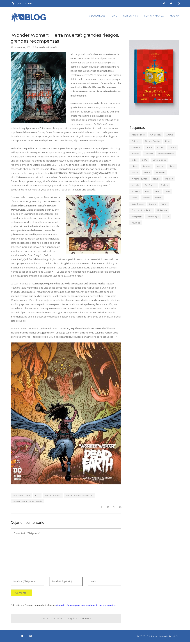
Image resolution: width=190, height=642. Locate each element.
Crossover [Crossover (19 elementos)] (136, 147)
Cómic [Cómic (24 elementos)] (160, 147)
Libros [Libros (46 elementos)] (134, 166)
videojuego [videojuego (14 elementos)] (137, 216)
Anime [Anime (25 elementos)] (169, 135)
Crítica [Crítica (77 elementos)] (149, 147)
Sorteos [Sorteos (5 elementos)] (146, 197)
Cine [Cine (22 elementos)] (167, 141)
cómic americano (21, 495)
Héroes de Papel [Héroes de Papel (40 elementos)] (166, 153)
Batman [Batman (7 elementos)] (135, 141)
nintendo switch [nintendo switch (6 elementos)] (140, 179)
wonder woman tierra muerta (27, 501)
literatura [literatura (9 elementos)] (147, 166)
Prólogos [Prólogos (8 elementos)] (136, 191)
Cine (114, 16)
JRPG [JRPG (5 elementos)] (144, 160)
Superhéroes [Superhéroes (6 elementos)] (137, 204)
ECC (37, 495)
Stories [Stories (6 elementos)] (158, 197)
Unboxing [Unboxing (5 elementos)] (162, 210)
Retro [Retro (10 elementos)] (157, 191)
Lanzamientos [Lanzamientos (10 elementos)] (159, 160)
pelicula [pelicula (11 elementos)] (135, 185)
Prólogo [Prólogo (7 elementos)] (164, 185)
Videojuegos (97, 16)
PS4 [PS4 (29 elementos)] (147, 191)
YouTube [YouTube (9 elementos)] (136, 223)
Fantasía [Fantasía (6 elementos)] (149, 153)
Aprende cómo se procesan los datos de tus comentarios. (86, 605)
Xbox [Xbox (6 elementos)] (166, 216)
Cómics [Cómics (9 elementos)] (172, 147)
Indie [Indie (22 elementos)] (134, 160)
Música (175, 16)
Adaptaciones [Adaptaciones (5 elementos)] (138, 135)
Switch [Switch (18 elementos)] (152, 204)
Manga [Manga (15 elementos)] (160, 166)
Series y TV (130, 16)
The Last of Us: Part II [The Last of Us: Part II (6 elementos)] (142, 210)
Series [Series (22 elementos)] (134, 197)
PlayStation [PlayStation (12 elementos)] (150, 185)
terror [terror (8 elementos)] (163, 204)
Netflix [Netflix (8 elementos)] (147, 172)
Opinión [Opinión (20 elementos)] (169, 179)
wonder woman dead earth (79, 495)
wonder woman (52, 495)
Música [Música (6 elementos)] (135, 172)
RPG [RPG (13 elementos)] (168, 191)
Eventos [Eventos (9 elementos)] (135, 153)
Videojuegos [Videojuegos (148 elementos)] (153, 216)
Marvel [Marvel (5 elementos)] (172, 166)
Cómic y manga (154, 16)
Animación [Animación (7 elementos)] (155, 135)
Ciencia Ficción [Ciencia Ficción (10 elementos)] (152, 141)
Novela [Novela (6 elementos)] (156, 179)
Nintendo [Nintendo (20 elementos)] (160, 172)
